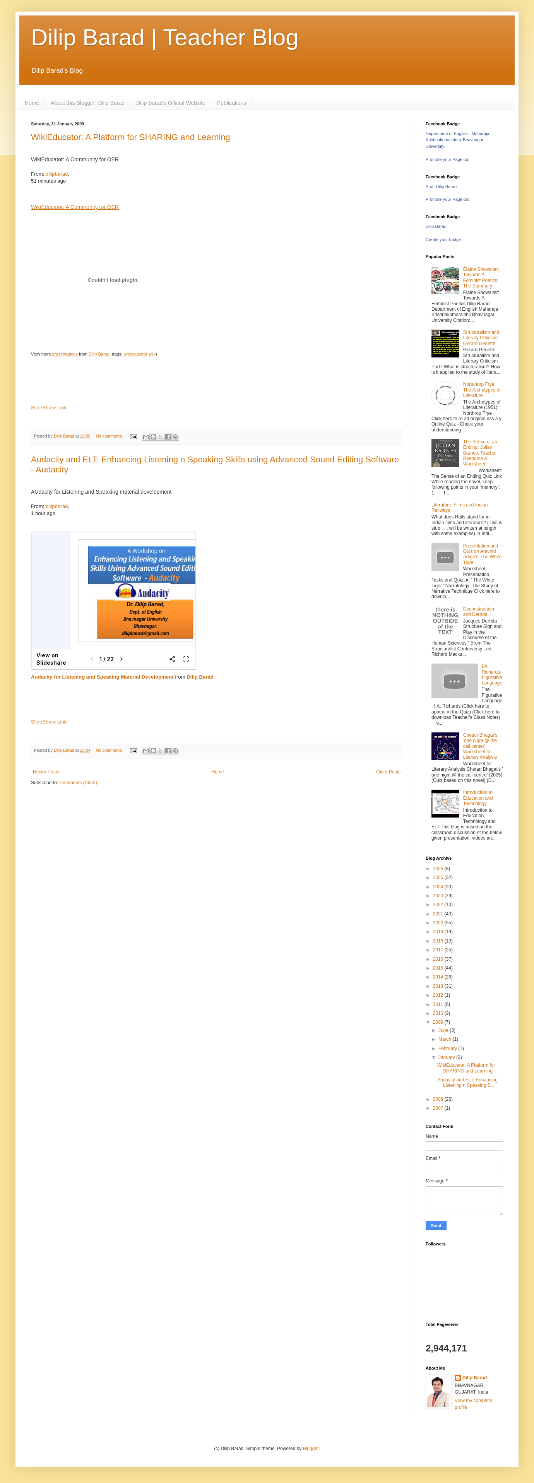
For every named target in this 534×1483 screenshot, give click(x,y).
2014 (439, 977)
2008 (439, 1099)
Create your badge (443, 239)
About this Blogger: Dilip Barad (88, 103)
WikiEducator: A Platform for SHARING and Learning (130, 137)
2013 (439, 986)
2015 (439, 968)
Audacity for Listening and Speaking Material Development (102, 677)
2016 (439, 959)
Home (32, 103)
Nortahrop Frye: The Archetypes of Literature (482, 389)
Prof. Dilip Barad (441, 186)
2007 (439, 1108)
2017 (439, 950)
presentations (65, 354)
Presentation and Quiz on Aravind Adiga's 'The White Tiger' (482, 554)
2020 (439, 922)
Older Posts (388, 772)
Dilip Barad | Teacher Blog (165, 37)
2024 (439, 886)
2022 (439, 904)
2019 (439, 931)
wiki (152, 354)
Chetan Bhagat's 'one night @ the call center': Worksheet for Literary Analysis (480, 746)
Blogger (311, 1448)
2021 (439, 914)
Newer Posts (46, 772)
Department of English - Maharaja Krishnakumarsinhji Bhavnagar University (457, 140)
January (447, 1057)
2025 (439, 877)
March (445, 1039)
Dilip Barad (99, 354)
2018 (439, 941)
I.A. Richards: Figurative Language (492, 675)
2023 (439, 895)
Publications (231, 103)
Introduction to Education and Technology (478, 798)
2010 (439, 1013)
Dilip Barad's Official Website (170, 103)
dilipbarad (57, 174)
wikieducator (135, 354)
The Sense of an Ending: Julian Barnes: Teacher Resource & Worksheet (480, 453)
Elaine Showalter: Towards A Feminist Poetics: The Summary (481, 278)
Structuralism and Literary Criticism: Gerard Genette (481, 338)
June (444, 1030)
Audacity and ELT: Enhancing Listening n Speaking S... (467, 1082)
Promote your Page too (447, 159)
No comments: (110, 436)
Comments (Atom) (78, 782)
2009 (439, 1022)
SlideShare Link (49, 408)
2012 (439, 995)
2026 (439, 868)
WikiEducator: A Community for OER (75, 207)
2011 (439, 1004)
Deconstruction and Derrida (478, 611)
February (448, 1048)
